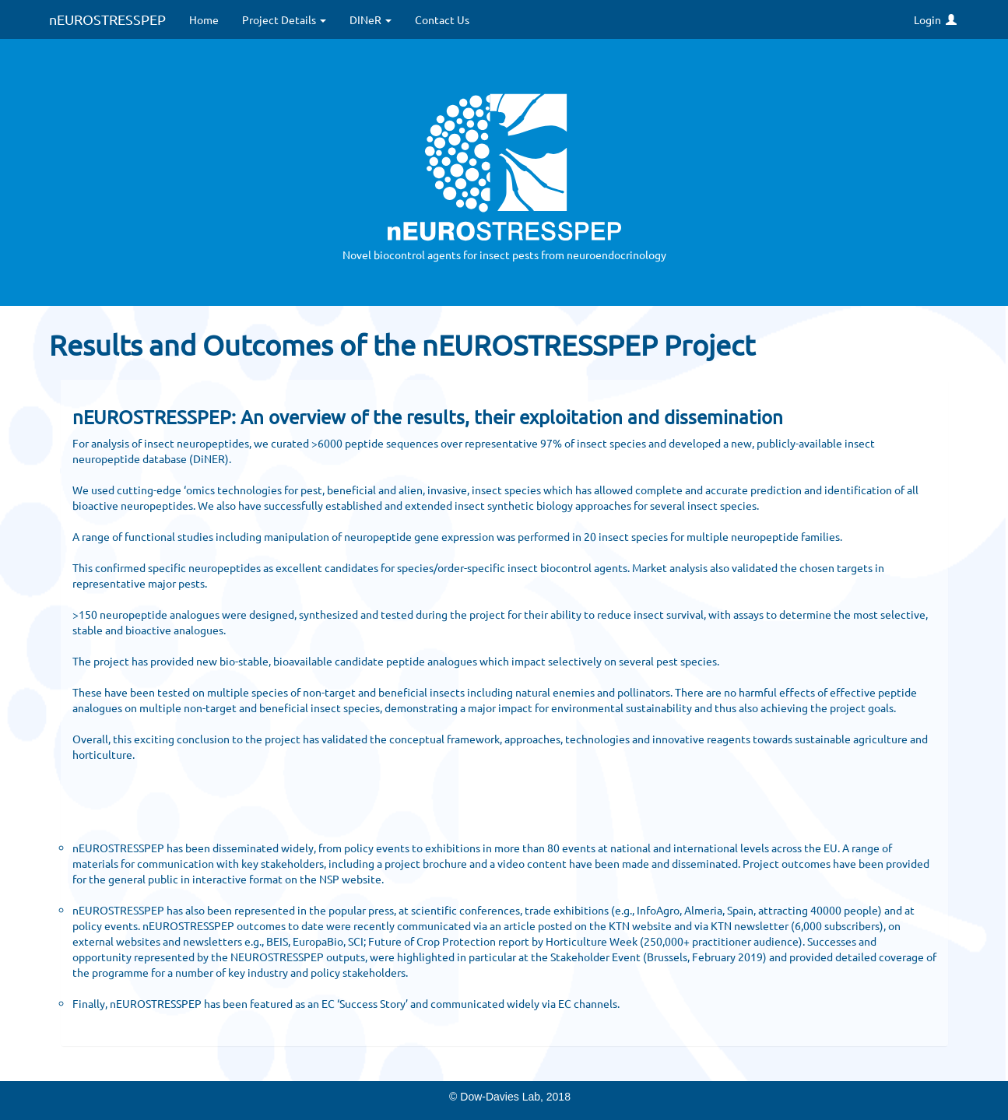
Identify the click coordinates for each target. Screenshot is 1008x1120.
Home (204, 19)
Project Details (284, 19)
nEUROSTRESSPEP (107, 19)
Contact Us (442, 19)
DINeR (370, 19)
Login (935, 19)
